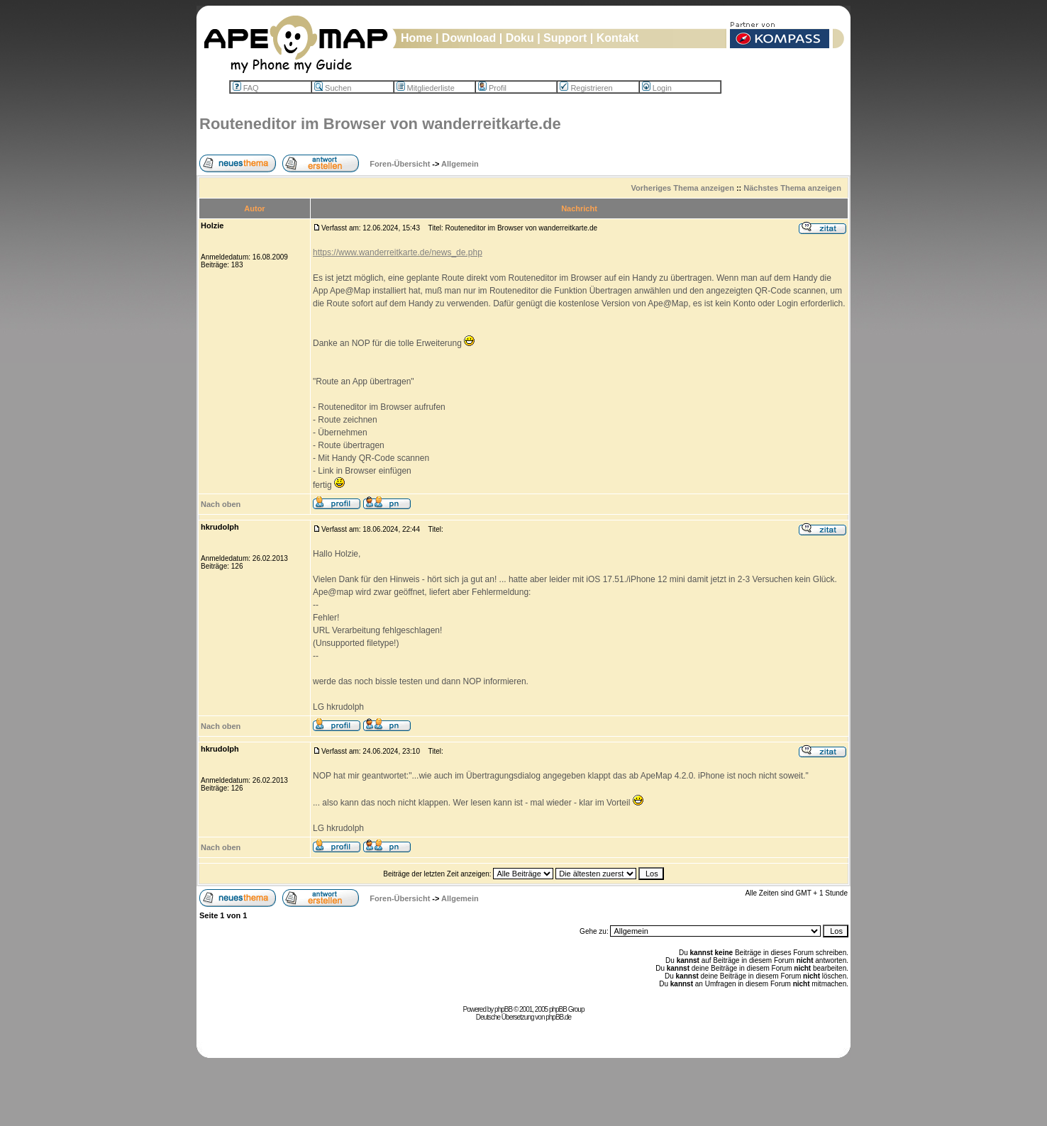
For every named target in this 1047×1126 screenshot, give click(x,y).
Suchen (332, 88)
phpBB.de (558, 1017)
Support (565, 38)
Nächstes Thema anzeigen (792, 188)
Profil (492, 88)
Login (657, 88)
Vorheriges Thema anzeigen (682, 188)
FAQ (246, 88)
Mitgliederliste (426, 88)
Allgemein (460, 164)
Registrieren (586, 88)
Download (469, 38)
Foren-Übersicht (400, 164)
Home (416, 38)
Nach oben (220, 504)
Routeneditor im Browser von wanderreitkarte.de (380, 124)
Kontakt (618, 38)
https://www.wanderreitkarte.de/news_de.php (397, 252)
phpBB (503, 1009)
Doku (520, 38)
